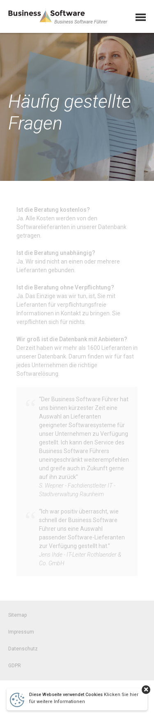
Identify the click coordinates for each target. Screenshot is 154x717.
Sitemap (17, 618)
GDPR (14, 669)
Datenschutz (23, 652)
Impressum (21, 635)
